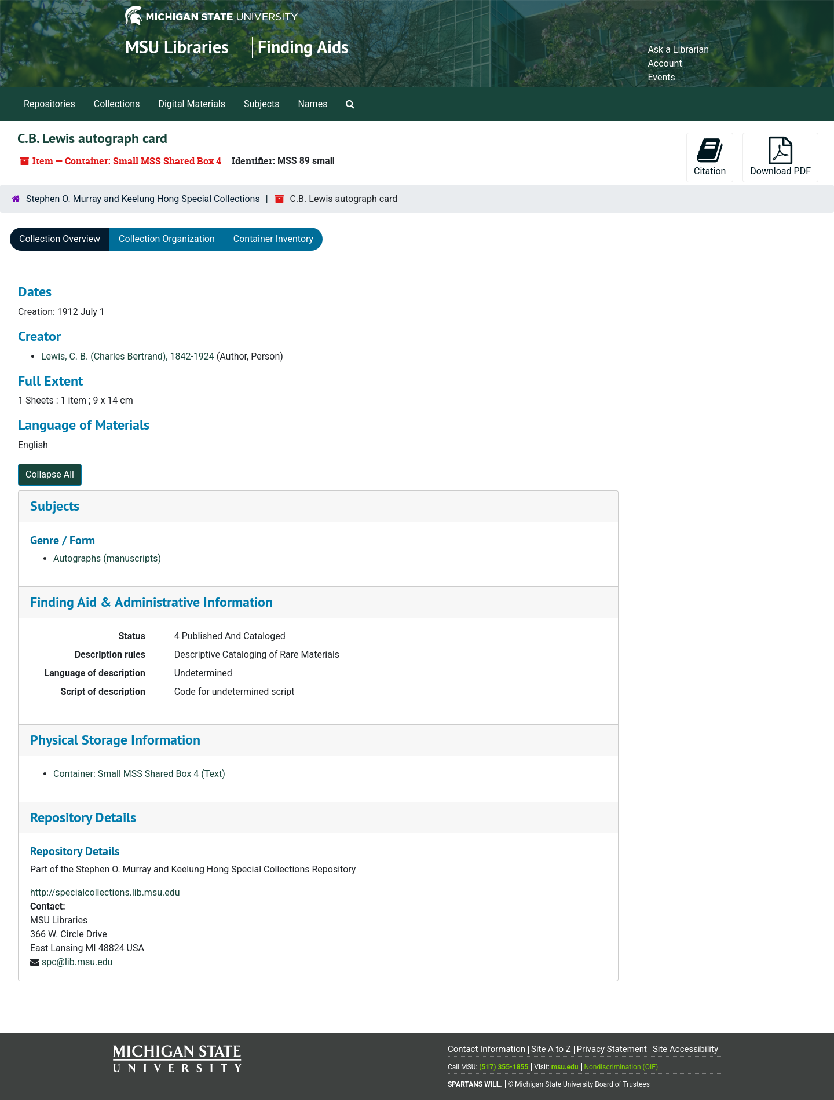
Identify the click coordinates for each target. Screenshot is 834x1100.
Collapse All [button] (49, 474)
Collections (117, 103)
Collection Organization (167, 238)
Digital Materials (191, 103)
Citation (710, 157)
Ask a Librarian (678, 49)
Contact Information (486, 1049)
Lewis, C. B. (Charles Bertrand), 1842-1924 (127, 356)
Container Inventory (273, 238)
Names (313, 103)
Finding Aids (303, 47)
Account (665, 63)
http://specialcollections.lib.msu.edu (105, 892)
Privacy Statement (612, 1049)
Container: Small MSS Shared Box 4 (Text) (139, 773)
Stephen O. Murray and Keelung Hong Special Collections (143, 198)
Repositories (49, 103)
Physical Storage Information (115, 740)
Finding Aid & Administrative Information (151, 602)
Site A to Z (551, 1049)
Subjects (261, 103)
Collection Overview (59, 238)
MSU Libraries (177, 47)
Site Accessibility (685, 1049)
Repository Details (83, 817)
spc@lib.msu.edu (77, 961)
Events (661, 77)
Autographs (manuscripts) (107, 558)
